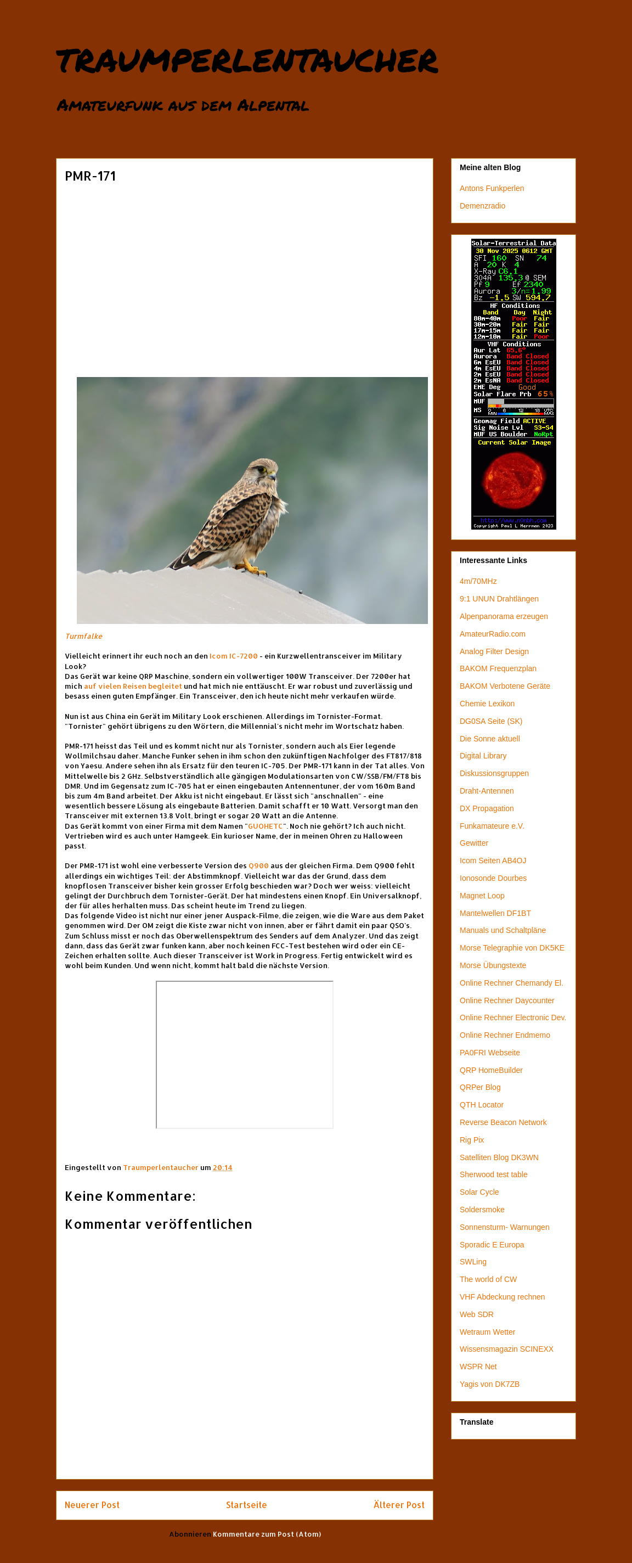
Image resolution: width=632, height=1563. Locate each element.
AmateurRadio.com (493, 633)
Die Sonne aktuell (490, 738)
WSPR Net (478, 1366)
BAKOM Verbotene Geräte (505, 686)
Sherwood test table (494, 1174)
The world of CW (488, 1279)
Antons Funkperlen (492, 188)
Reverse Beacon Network (503, 1122)
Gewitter (474, 843)
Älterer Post (399, 1504)
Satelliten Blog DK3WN (499, 1157)
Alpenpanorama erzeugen (504, 616)
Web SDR (477, 1314)
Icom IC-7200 (234, 655)
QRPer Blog (480, 1087)
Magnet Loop (482, 895)
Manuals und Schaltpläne (503, 930)
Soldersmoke (482, 1209)
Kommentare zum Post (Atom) (267, 1534)
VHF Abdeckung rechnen (502, 1296)
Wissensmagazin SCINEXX (507, 1349)
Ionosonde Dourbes (493, 878)
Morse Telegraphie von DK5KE (512, 947)
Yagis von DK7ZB (490, 1384)
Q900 (259, 865)
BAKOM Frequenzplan (498, 668)
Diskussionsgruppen (494, 773)
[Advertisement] (245, 269)
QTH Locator (482, 1104)
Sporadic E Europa (492, 1244)
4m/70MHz (478, 581)
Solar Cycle (479, 1192)
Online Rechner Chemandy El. (511, 983)
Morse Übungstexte (493, 965)
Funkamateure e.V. (492, 826)
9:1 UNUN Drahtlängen (499, 598)
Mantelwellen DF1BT (495, 913)
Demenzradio (482, 205)
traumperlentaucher (247, 56)
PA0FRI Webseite (490, 1052)
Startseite (246, 1504)
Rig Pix (472, 1139)
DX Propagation (487, 808)
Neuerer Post (92, 1504)
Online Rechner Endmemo (505, 1035)
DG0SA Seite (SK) (491, 721)
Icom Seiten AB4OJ (493, 860)
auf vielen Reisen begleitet (133, 686)
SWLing (473, 1261)
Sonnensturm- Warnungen (505, 1227)
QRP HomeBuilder (491, 1070)
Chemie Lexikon (487, 703)
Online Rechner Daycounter (507, 1000)
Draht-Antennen (487, 790)
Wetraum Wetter (487, 1332)
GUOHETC (265, 826)
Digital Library (483, 755)
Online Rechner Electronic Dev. (513, 1017)
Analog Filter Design (494, 651)
